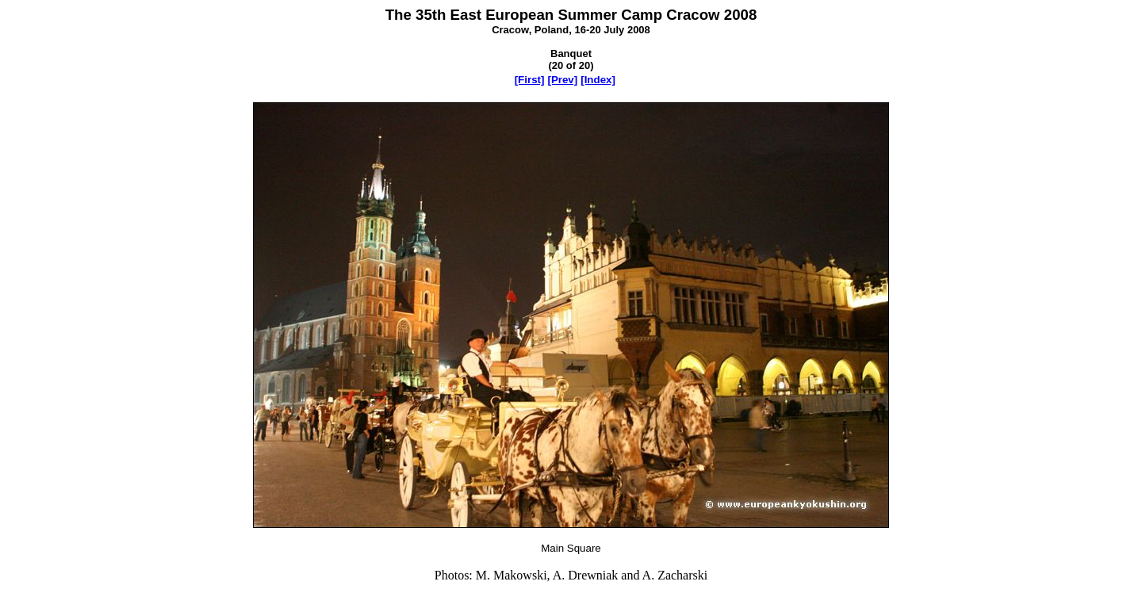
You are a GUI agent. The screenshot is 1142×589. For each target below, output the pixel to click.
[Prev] (562, 80)
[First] (530, 80)
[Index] (598, 80)
